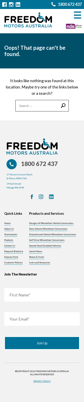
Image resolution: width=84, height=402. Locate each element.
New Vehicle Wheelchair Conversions (48, 228)
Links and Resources (39, 262)
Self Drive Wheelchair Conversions (47, 240)
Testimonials (10, 234)
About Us (9, 228)
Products (8, 240)
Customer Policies (13, 262)
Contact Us (9, 245)
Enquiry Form (11, 256)
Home (7, 223)
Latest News (35, 251)
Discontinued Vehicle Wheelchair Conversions (52, 234)
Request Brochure (13, 251)
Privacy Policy (42, 381)
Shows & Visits (36, 256)
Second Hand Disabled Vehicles (45, 245)
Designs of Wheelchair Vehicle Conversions (51, 223)
